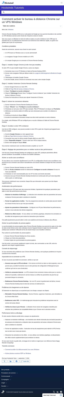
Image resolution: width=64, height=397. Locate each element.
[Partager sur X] (4, 361)
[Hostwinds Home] (3, 392)
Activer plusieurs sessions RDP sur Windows (18, 353)
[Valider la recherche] (3, 12)
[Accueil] (8, 2)
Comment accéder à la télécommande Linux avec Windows (22, 349)
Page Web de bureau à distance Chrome (22, 89)
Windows (10, 29)
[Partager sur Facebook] (16, 361)
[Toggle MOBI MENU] (61, 3)
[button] (52, 394)
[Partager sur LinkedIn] (10, 361)
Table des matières (32, 26)
